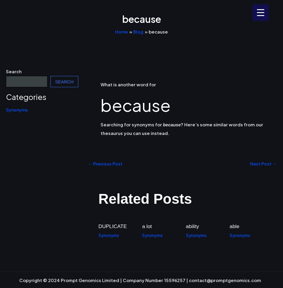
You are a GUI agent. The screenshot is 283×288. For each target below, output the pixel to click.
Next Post (262, 163)
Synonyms (17, 109)
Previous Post (106, 163)
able (235, 226)
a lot (147, 226)
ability (193, 226)
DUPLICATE (113, 226)
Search (14, 71)
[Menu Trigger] (260, 12)
